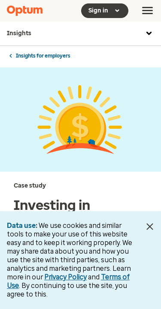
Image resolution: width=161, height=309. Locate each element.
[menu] (147, 10)
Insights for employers (43, 56)
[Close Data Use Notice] (149, 226)
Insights (80, 33)
